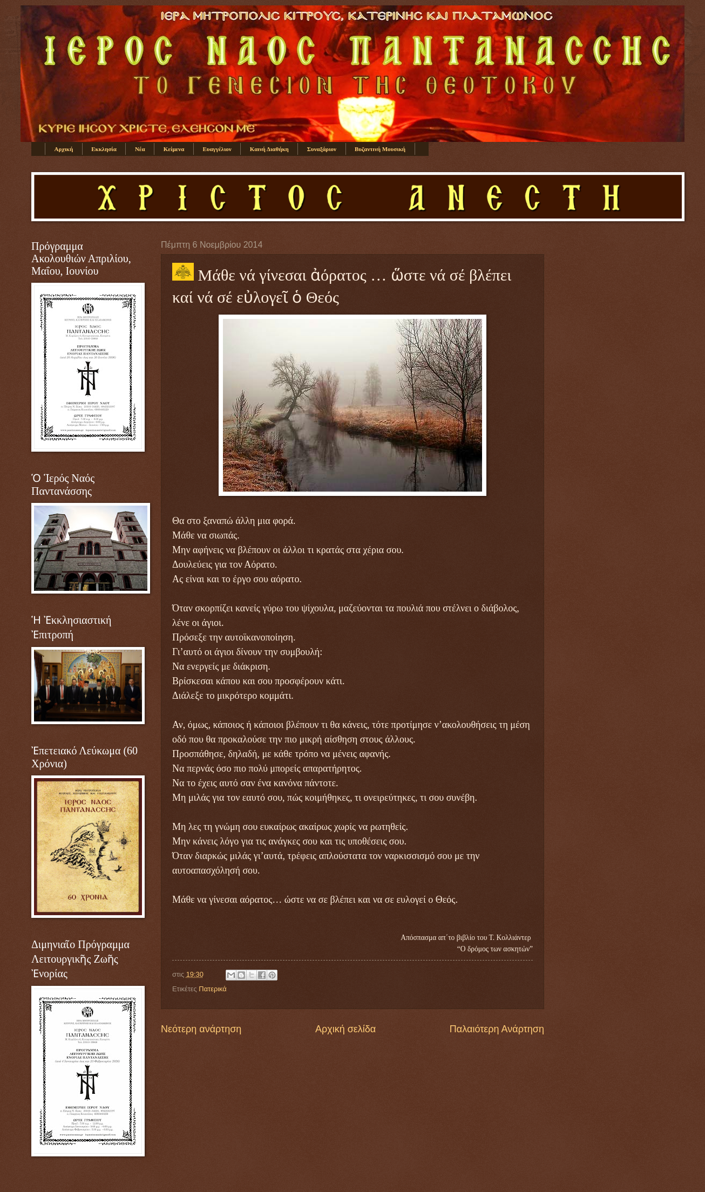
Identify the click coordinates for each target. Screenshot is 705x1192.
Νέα (140, 149)
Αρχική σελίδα (345, 1029)
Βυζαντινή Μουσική (380, 149)
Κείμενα (174, 149)
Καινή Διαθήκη (269, 149)
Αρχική (64, 149)
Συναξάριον (321, 149)
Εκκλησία (104, 149)
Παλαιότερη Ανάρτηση (497, 1029)
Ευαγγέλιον (216, 149)
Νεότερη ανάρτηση (201, 1029)
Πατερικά (212, 989)
